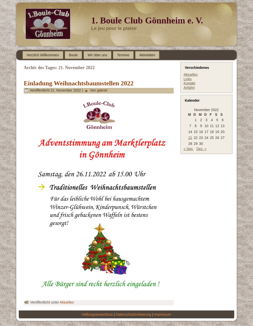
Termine (123, 55)
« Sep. (188, 149)
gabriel (102, 90)
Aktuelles (67, 302)
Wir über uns (97, 55)
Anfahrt (189, 88)
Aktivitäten (147, 55)
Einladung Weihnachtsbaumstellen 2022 (79, 83)
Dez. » (201, 149)
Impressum (162, 314)
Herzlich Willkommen (43, 55)
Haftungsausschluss (97, 314)
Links (188, 79)
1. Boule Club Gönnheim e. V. (147, 20)
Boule (73, 55)
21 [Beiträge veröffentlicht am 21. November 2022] (190, 138)
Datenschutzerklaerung (133, 314)
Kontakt (189, 83)
